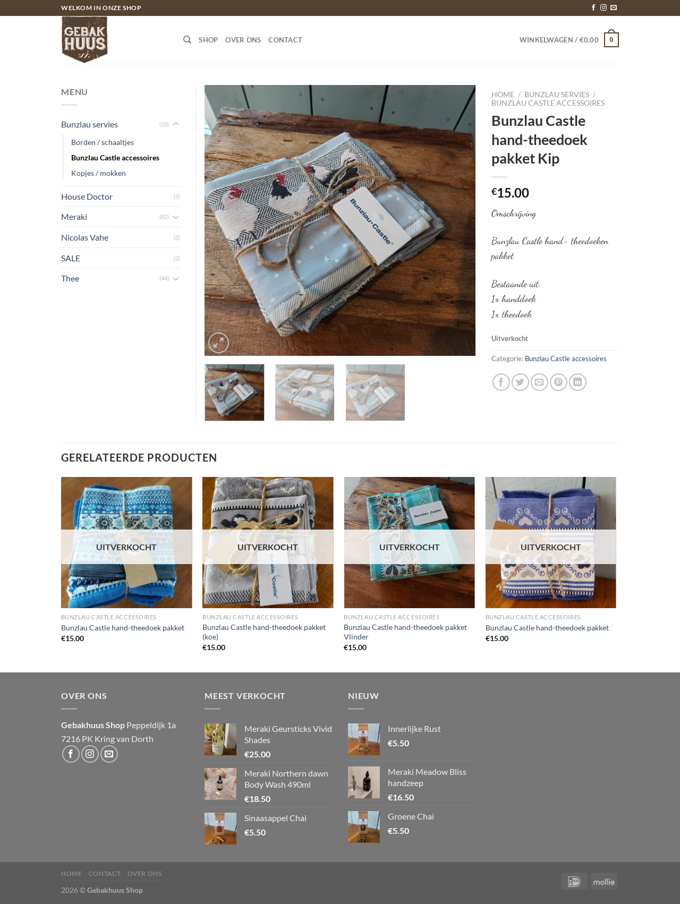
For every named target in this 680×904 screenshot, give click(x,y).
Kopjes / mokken (98, 172)
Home (502, 94)
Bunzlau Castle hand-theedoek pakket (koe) (264, 632)
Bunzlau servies (556, 94)
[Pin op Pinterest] (558, 382)
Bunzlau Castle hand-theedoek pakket (122, 627)
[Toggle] (176, 124)
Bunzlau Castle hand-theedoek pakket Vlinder (405, 632)
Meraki (74, 216)
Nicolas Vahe (84, 237)
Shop (208, 40)
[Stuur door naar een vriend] (539, 382)
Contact (285, 40)
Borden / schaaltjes (102, 142)
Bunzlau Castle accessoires (548, 103)
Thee (70, 278)
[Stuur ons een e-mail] (613, 8)
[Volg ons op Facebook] (593, 8)
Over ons (243, 40)
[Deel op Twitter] (520, 382)
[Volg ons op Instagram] (603, 8)
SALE (70, 258)
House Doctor (87, 196)
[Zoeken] (187, 40)
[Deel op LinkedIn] (577, 382)
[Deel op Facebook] (501, 382)
